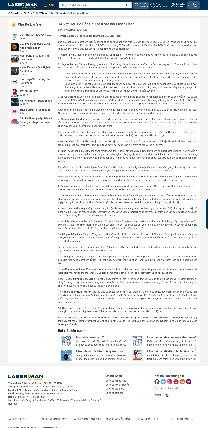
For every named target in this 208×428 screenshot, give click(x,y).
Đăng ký (179, 6)
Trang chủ (14, 13)
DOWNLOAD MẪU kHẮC (118, 419)
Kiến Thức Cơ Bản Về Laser (36, 35)
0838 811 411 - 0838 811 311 (31, 397)
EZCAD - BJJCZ (29, 91)
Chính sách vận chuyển (117, 385)
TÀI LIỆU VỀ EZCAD (17, 419)
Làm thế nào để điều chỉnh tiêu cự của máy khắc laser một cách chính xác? (172, 351)
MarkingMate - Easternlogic (36, 100)
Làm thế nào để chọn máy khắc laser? (172, 337)
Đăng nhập (181, 4)
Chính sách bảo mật (116, 380)
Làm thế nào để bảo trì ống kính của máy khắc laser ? (99, 351)
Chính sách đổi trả (115, 389)
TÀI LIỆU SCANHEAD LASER (87, 419)
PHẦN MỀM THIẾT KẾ (149, 419)
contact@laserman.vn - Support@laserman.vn (38, 393)
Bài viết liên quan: (71, 331)
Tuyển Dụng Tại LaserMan (35, 109)
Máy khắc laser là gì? (90, 337)
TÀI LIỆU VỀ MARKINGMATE (55, 419)
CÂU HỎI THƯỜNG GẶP (182, 419)
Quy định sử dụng (114, 393)
